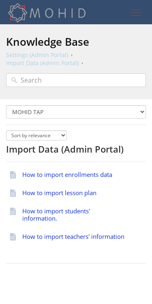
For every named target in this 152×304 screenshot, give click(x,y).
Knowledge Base (47, 41)
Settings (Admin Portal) (37, 55)
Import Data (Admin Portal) (42, 63)
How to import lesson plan (59, 193)
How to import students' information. (56, 214)
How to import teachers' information (73, 236)
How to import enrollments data (67, 174)
